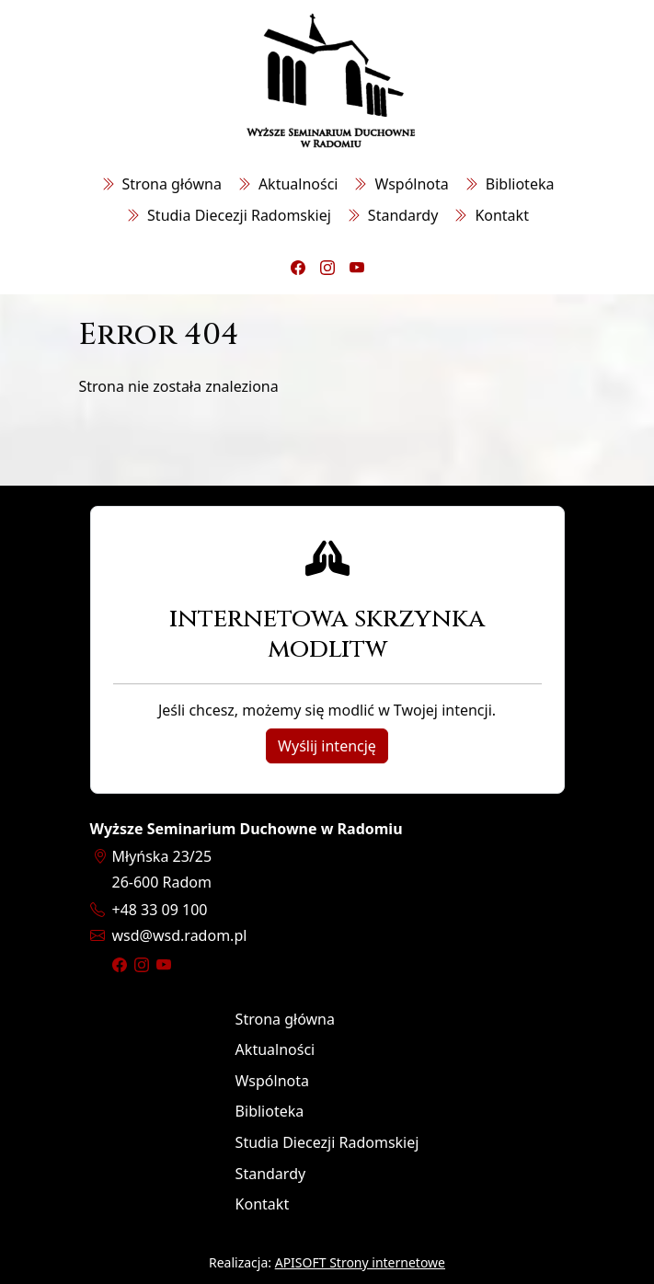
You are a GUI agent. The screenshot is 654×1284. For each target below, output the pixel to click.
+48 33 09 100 (160, 910)
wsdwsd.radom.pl (179, 935)
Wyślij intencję (327, 746)
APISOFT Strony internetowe (360, 1262)
